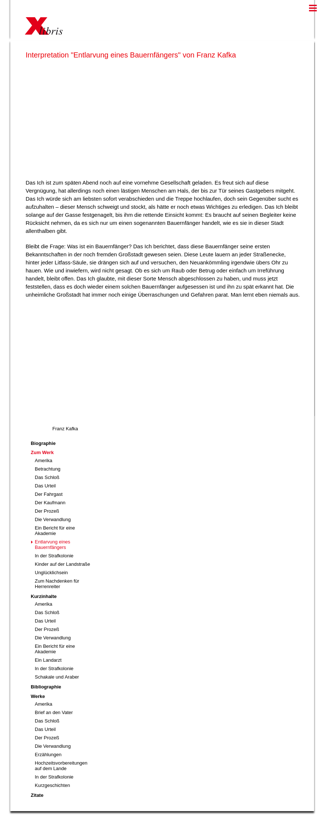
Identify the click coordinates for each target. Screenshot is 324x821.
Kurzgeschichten (52, 785)
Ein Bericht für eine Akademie (55, 530)
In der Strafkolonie (54, 555)
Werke (38, 696)
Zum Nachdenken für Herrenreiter (57, 583)
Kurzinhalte (44, 596)
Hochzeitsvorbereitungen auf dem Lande (61, 765)
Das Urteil (45, 485)
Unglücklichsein (51, 572)
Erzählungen (48, 754)
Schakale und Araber (57, 677)
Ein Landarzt (48, 660)
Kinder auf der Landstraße (62, 564)
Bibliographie (46, 687)
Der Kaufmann (50, 502)
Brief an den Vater (54, 712)
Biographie (43, 443)
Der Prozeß (47, 511)
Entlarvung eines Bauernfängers (52, 544)
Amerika (43, 460)
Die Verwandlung (53, 519)
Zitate (37, 795)
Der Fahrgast (49, 494)
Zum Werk (42, 452)
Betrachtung (47, 469)
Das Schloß (47, 477)
